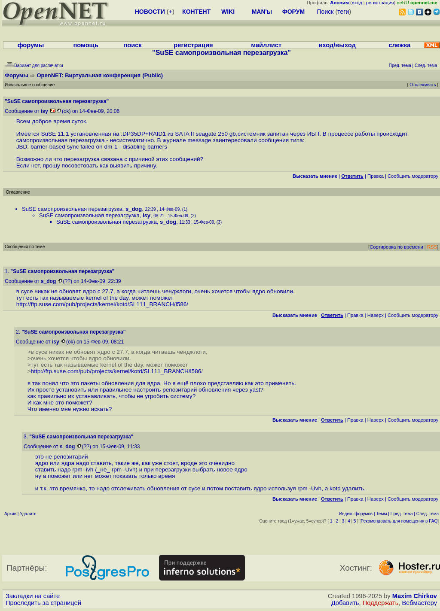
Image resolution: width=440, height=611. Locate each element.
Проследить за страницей (43, 602)
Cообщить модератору (413, 176)
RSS (432, 246)
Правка (375, 176)
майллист (266, 45)
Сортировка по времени (396, 246)
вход (357, 2)
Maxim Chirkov (414, 596)
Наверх (375, 315)
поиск (132, 45)
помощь (85, 45)
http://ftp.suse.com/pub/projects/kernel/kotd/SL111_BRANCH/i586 (101, 304)
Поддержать (381, 602)
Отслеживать (422, 84)
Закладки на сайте (33, 596)
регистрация (380, 2)
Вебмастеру (419, 602)
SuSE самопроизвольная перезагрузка (72, 209)
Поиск (325, 11)
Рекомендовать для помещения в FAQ (399, 521)
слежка (399, 45)
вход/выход (336, 45)
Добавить (345, 602)
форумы (31, 45)
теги (343, 11)
